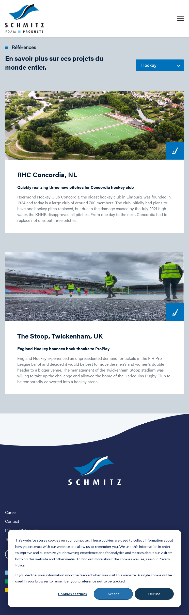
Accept (113, 594)
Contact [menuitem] (12, 521)
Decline (154, 594)
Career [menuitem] (11, 512)
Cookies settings (72, 594)
